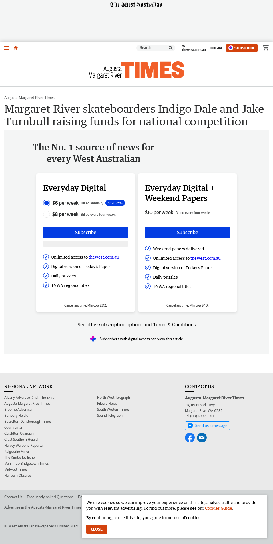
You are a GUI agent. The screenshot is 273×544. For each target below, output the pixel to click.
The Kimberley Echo (19, 457)
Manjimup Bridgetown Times (26, 463)
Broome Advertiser (18, 409)
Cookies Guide (218, 508)
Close (97, 529)
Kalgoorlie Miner (16, 451)
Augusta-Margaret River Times (29, 97)
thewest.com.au (104, 257)
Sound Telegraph (110, 415)
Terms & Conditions (174, 324)
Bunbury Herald (16, 415)
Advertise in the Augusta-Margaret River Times (42, 507)
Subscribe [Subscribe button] (85, 232)
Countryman (13, 427)
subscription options (120, 324)
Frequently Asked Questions (50, 497)
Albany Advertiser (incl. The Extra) (29, 397)
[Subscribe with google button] (85, 244)
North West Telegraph (113, 397)
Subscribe (241, 47)
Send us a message (207, 425)
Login (216, 48)
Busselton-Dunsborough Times (27, 421)
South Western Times (113, 409)
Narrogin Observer (18, 475)
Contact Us (13, 497)
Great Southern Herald (21, 439)
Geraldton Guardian (19, 433)
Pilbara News (107, 403)
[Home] (16, 48)
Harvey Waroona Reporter (23, 445)
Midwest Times (15, 469)
